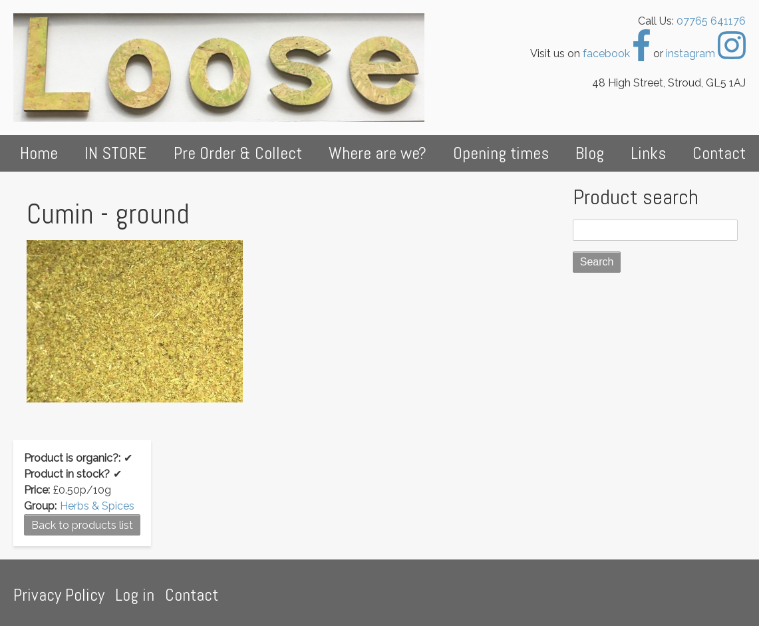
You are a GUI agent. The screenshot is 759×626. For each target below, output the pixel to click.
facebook (617, 53)
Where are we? (377, 153)
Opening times (501, 153)
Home (39, 153)
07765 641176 (711, 21)
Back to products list (82, 525)
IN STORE (115, 153)
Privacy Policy (58, 595)
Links (648, 153)
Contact (719, 153)
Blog (589, 153)
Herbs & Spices (97, 506)
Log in (134, 595)
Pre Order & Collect (238, 153)
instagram (706, 53)
